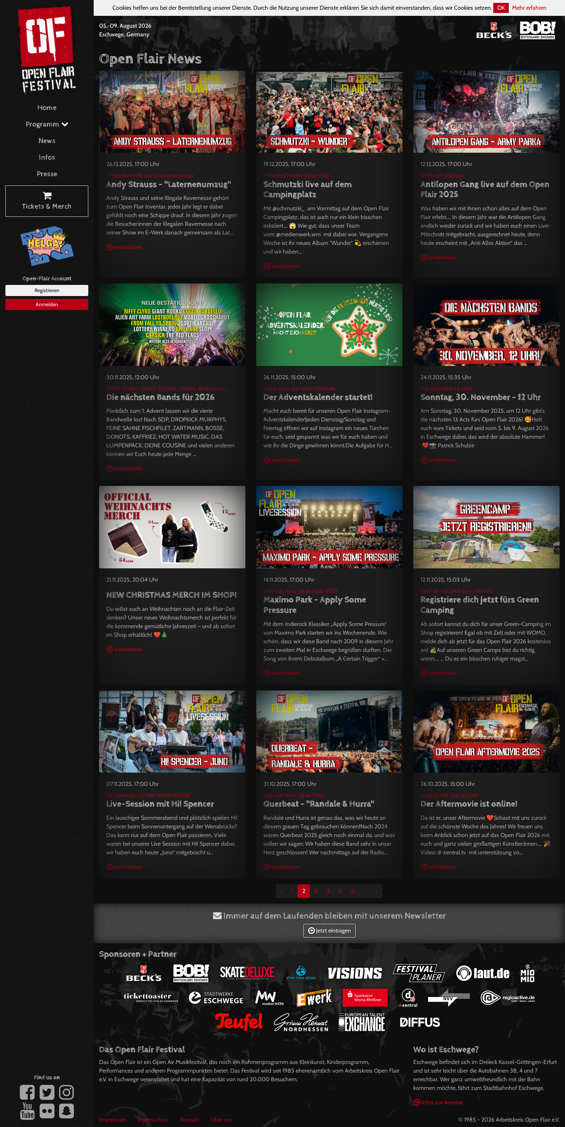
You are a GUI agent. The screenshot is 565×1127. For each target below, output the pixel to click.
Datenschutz (153, 1119)
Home (47, 108)
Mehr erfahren (529, 7)
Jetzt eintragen (329, 930)
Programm (47, 124)
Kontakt (190, 1119)
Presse (47, 174)
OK (501, 7)
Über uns (221, 1119)
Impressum (112, 1119)
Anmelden (47, 304)
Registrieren (47, 290)
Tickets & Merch (47, 201)
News (47, 141)
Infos (47, 157)
